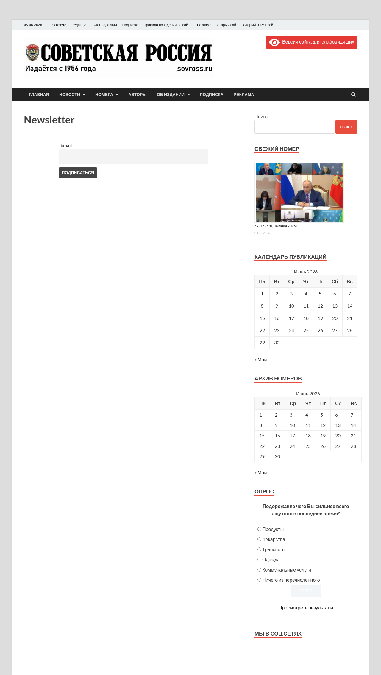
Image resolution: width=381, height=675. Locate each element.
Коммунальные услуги (286, 569)
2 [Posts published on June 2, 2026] (276, 414)
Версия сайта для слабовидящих (311, 41)
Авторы (137, 94)
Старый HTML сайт (259, 25)
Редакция (80, 25)
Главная (39, 94)
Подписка (130, 25)
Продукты (273, 529)
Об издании (171, 94)
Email (66, 145)
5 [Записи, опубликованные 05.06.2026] (320, 293)
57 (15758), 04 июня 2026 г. (276, 226)
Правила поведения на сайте (167, 25)
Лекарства (273, 539)
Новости (69, 94)
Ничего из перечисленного (291, 580)
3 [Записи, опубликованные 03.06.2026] (291, 293)
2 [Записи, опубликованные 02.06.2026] (276, 293)
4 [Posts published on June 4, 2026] (306, 414)
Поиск (261, 116)
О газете (59, 25)
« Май (260, 359)
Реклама (204, 25)
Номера (104, 94)
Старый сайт (227, 25)
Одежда (271, 559)
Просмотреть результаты (306, 607)
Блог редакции (105, 25)
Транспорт (273, 549)
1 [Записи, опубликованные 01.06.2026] (262, 293)
